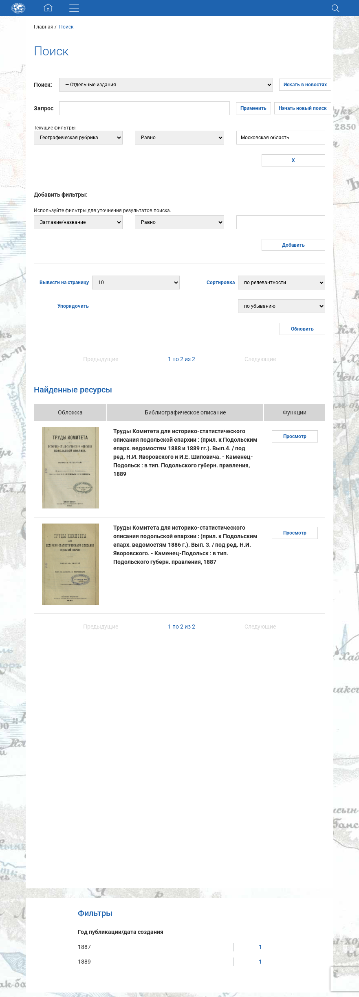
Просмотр (294, 436)
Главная (43, 27)
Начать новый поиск (303, 108)
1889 (84, 961)
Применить (253, 108)
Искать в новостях (305, 85)
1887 (84, 947)
